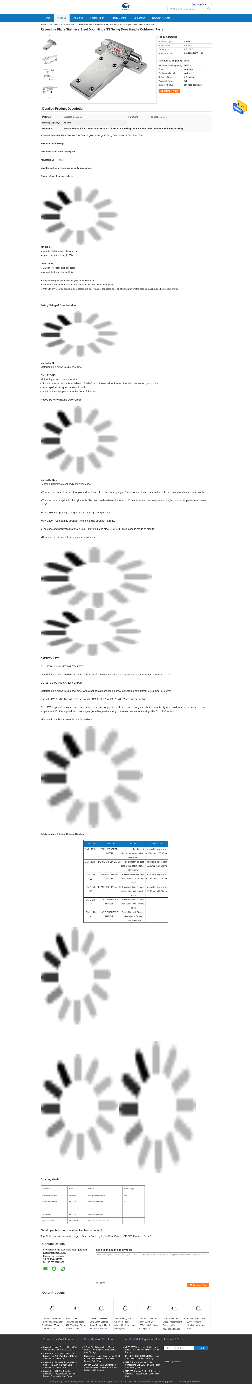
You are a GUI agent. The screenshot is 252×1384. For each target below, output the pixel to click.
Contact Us (139, 18)
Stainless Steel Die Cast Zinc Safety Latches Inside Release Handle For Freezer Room (101, 1323)
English (201, 4)
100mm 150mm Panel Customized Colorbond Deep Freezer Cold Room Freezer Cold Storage (101, 1367)
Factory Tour (97, 18)
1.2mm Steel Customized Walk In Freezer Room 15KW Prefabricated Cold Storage (100, 1350)
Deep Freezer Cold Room (99, 1339)
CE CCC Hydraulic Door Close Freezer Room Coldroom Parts (174, 1321)
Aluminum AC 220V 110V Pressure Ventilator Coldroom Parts (196, 1323)
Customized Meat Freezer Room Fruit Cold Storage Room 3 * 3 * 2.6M (60, 1348)
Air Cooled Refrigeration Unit (142, 1339)
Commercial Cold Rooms (58, 1339)
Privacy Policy (55, 1381)
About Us (78, 18)
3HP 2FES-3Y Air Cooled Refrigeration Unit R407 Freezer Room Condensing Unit (142, 1374)
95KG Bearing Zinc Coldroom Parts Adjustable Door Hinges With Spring (125, 1323)
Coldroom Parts (68, 24)
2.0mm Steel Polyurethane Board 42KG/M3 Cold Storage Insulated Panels (76, 1323)
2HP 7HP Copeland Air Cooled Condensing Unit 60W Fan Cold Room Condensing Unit (142, 1365)
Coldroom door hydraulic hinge (62, 1236)
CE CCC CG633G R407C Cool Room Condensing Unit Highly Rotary (142, 1357)
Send (201, 1348)
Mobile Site (170, 1366)
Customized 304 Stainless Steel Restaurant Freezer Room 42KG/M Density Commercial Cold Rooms (59, 1374)
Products (61, 18)
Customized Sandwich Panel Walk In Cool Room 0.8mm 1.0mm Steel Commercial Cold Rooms (60, 1365)
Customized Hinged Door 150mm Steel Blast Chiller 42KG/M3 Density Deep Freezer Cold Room (102, 1358)
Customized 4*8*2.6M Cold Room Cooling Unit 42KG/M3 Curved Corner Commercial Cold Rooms (60, 1356)
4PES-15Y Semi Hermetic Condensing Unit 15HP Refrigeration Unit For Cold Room (142, 1350)
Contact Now (171, 91)
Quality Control (118, 18)
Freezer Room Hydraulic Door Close (101, 1236)
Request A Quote (161, 18)
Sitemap (177, 1361)
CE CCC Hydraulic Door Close (139, 1236)
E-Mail (168, 1361)
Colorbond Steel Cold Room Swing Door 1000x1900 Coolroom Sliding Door (148, 1323)
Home (47, 18)
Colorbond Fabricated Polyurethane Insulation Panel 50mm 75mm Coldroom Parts (52, 1323)
